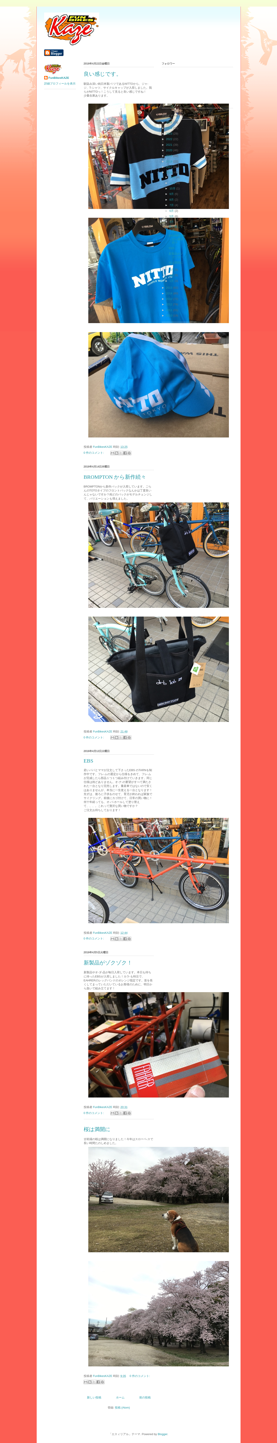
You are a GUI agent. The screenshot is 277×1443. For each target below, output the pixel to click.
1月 (172, 280)
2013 (169, 298)
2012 (169, 304)
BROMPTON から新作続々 (115, 477)
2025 (169, 122)
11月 (172, 183)
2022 (169, 139)
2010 (169, 315)
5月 (172, 216)
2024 (169, 128)
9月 (172, 194)
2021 (169, 144)
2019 (169, 155)
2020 (169, 150)
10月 (172, 188)
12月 (172, 177)
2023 (169, 133)
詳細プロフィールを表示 (60, 83)
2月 (172, 275)
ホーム (120, 1397)
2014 (169, 293)
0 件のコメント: (94, 452)
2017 (169, 167)
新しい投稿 (94, 1397)
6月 (172, 210)
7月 (172, 205)
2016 (169, 172)
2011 (169, 310)
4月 (172, 221)
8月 (172, 199)
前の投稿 (145, 1397)
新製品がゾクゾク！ (108, 963)
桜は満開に (97, 1129)
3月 (172, 269)
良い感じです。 (102, 74)
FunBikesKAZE (59, 77)
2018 (169, 161)
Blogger (162, 1434)
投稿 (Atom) (122, 1407)
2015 (169, 287)
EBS (88, 761)
